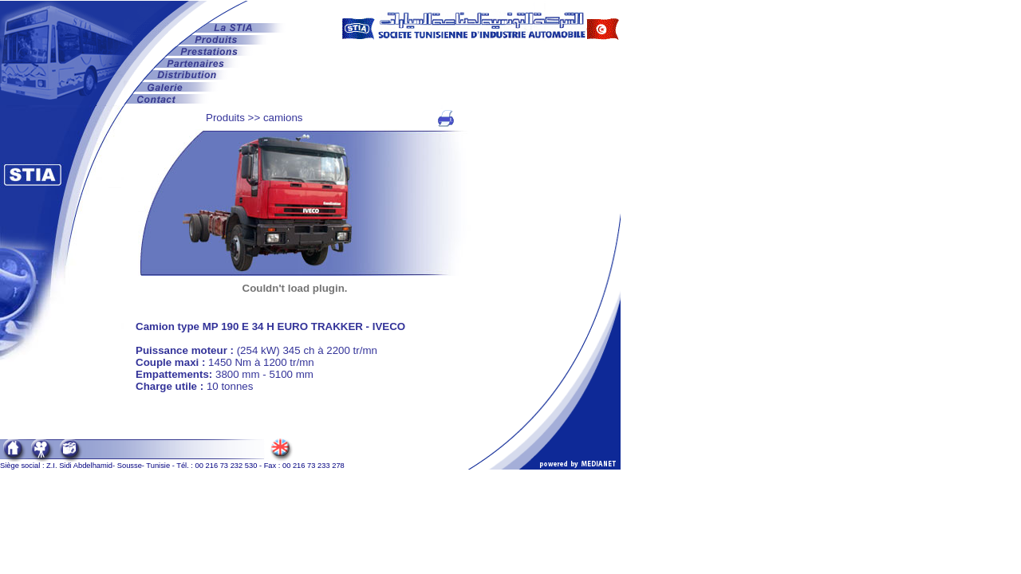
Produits (225, 118)
